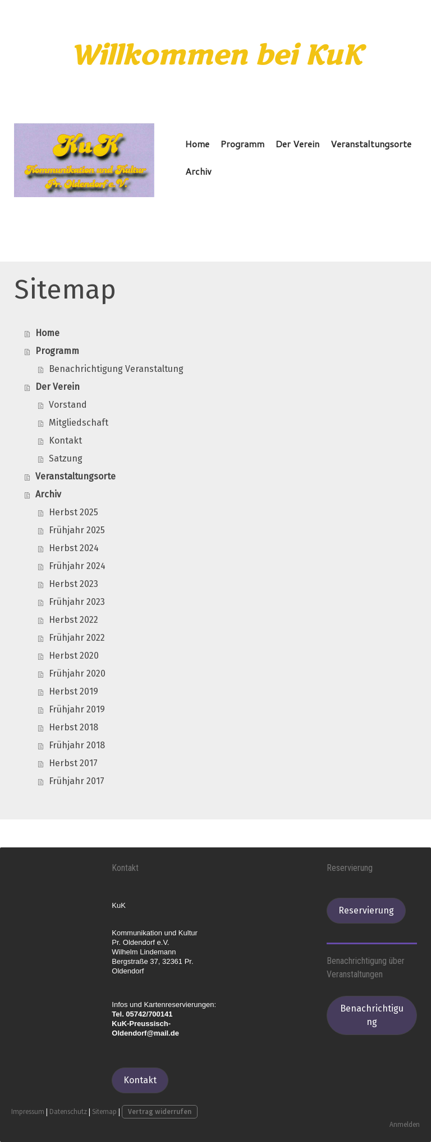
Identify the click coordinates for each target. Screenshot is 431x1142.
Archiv (198, 171)
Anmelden (404, 1124)
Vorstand (68, 405)
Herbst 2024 (74, 548)
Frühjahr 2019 (77, 710)
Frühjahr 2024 (77, 566)
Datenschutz (68, 1111)
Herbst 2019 (73, 692)
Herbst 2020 (74, 656)
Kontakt (65, 441)
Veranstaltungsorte (371, 143)
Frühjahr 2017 (76, 781)
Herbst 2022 (73, 620)
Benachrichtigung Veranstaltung (116, 369)
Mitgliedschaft (78, 423)
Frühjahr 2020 (77, 674)
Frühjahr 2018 (77, 745)
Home (197, 143)
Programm (242, 143)
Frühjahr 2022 (77, 638)
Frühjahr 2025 (77, 530)
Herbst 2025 (73, 512)
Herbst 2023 (73, 584)
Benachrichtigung (372, 1016)
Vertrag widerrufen (159, 1111)
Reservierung (366, 911)
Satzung (65, 459)
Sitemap (104, 1111)
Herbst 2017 (73, 763)
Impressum (27, 1111)
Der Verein (297, 143)
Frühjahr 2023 (77, 602)
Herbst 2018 (73, 728)
